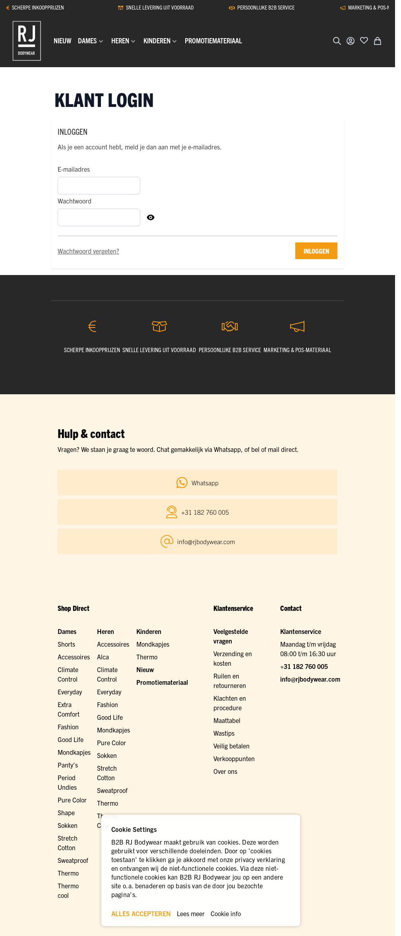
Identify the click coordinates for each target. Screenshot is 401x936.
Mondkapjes (74, 752)
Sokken (107, 755)
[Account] (350, 41)
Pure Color (72, 800)
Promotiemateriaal (162, 682)
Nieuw (145, 669)
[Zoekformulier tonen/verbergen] (337, 41)
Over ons (225, 771)
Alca (103, 657)
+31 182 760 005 (304, 666)
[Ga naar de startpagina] (27, 41)
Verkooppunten (234, 758)
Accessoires (74, 657)
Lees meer (191, 913)
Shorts (66, 644)
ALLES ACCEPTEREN (141, 913)
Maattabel (226, 720)
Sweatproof (112, 790)
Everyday (70, 692)
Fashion (68, 727)
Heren (105, 631)
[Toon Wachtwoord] (150, 217)
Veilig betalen (231, 746)
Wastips (223, 733)
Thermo (107, 803)
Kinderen (148, 631)
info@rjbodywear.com (310, 679)
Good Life (70, 739)
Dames (67, 631)
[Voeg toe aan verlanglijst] (364, 40)
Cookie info (226, 913)
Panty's (68, 765)
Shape (66, 812)
